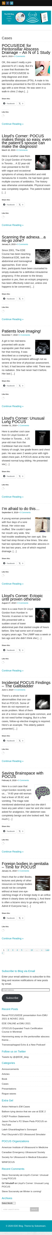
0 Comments (19, 56)
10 (32, 950)
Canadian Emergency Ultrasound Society (23, 1152)
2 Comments (23, 425)
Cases (5, 1083)
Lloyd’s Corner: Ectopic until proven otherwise (22, 597)
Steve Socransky (11, 1175)
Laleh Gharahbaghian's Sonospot (19, 1129)
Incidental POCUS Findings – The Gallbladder (26, 684)
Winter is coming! (32, 1191)
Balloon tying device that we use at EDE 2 (24, 1111)
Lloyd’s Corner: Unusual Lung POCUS (23, 420)
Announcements (10, 1069)
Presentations (9, 1088)
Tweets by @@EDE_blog (15, 1057)
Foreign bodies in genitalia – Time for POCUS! (25, 865)
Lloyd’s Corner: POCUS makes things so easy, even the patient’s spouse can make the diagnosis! (26, 141)
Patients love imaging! (21, 331)
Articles (6, 1074)
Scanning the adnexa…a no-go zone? (24, 239)
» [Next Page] (41, 950)
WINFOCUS (8, 1162)
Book (4, 1079)
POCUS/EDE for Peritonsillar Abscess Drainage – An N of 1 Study (26, 49)
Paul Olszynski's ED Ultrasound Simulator (24, 1134)
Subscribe (12, 997)
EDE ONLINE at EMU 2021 (16, 1023)
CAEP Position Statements (16, 1116)
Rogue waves (9, 1093)
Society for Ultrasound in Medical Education (24, 1157)
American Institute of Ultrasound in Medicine (25, 1147)
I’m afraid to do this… (21, 508)
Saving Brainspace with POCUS (22, 775)
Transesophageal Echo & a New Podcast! (23, 1044)
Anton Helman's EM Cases (16, 1106)
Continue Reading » (12, 124)
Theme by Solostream (35, 1226)
